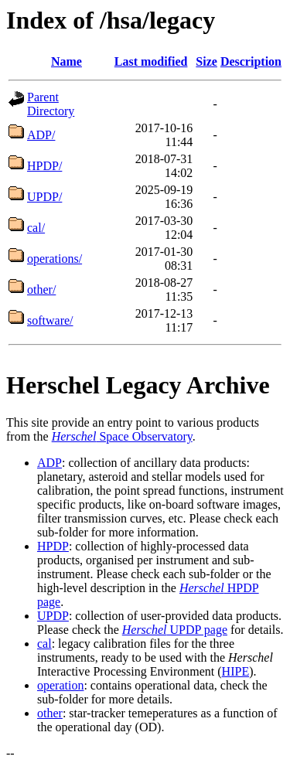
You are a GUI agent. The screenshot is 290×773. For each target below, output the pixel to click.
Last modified (151, 61)
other (50, 713)
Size (206, 61)
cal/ (36, 227)
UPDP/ (44, 196)
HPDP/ (44, 165)
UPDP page (174, 629)
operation (60, 685)
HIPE (236, 671)
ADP (49, 462)
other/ (41, 289)
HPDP (53, 546)
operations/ (54, 258)
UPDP (53, 615)
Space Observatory (122, 436)
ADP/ (41, 134)
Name (66, 61)
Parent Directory (50, 103)
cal (44, 643)
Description (250, 61)
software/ (50, 320)
